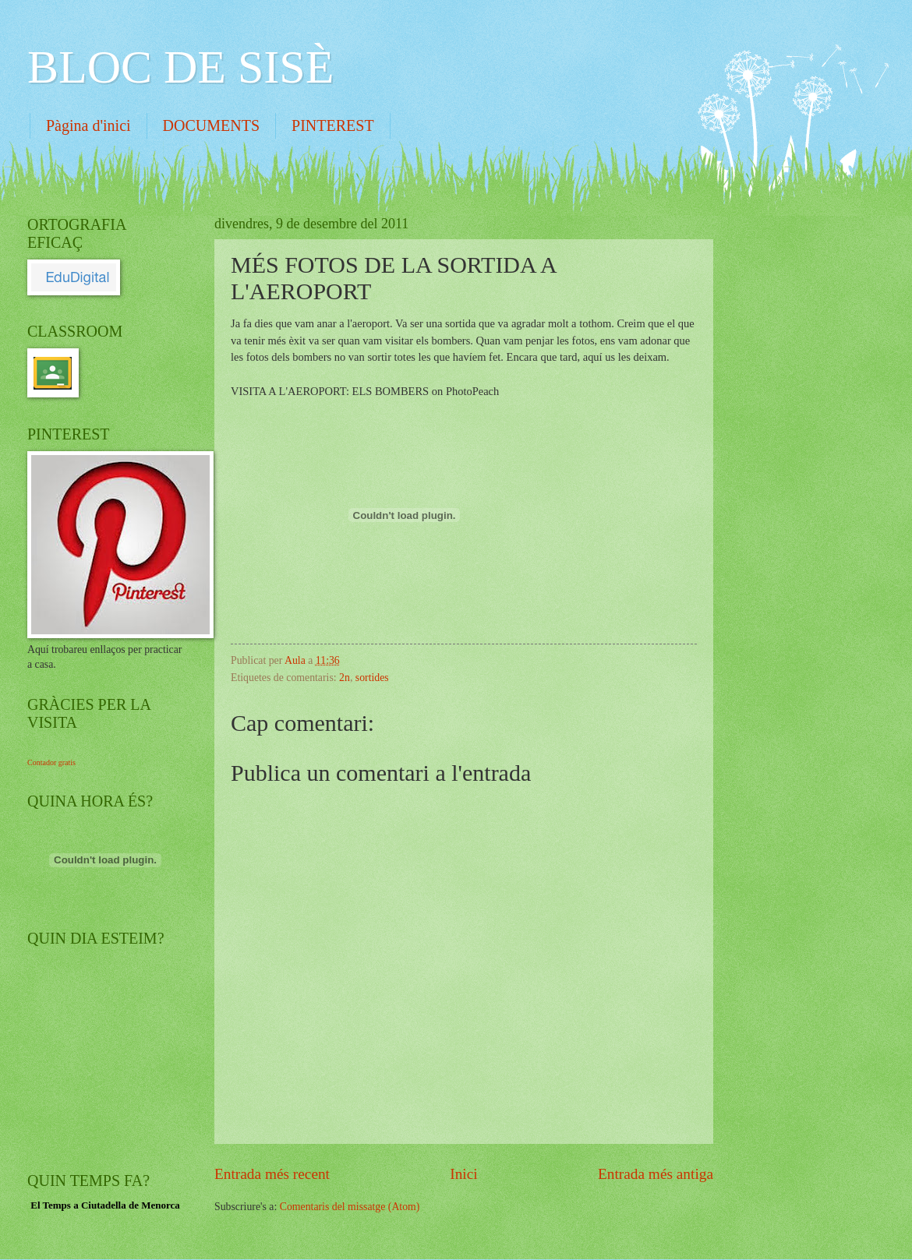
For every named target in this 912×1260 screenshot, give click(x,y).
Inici (463, 1174)
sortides (372, 677)
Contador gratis (51, 762)
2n (344, 677)
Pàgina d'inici (88, 125)
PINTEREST (333, 125)
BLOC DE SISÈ (180, 67)
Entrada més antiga (655, 1174)
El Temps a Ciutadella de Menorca (105, 1205)
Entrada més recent (272, 1174)
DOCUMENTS (211, 125)
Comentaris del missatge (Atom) (350, 1206)
